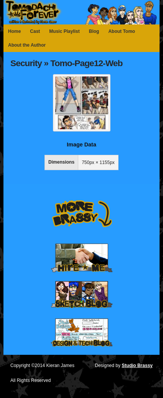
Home (14, 31)
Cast (35, 31)
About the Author (27, 45)
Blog (94, 31)
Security (26, 63)
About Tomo (121, 31)
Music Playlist (64, 31)
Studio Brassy (137, 365)
